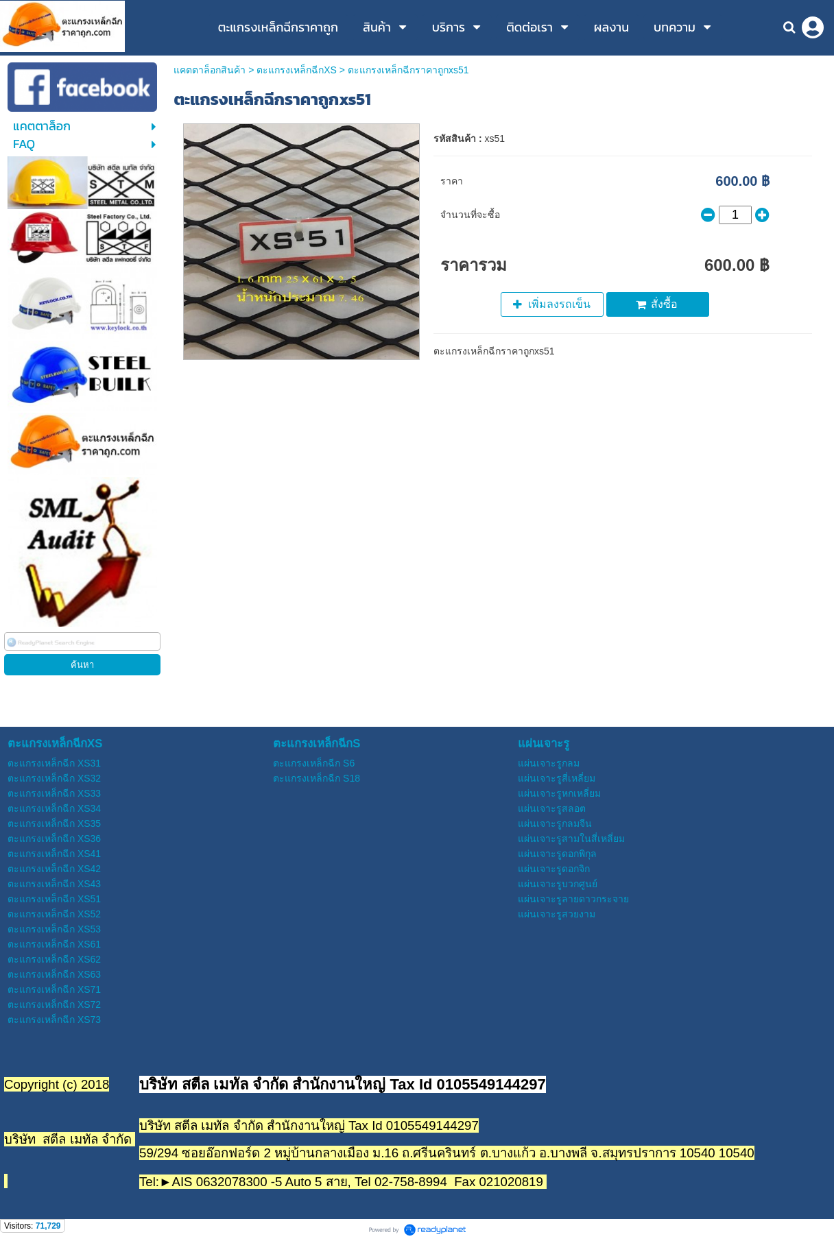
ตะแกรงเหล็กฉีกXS (297, 69)
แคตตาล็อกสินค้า (210, 69)
